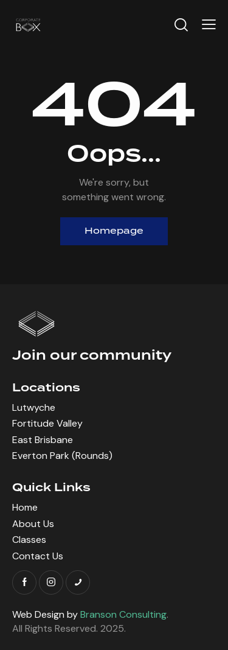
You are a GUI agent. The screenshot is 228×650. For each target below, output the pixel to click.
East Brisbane (42, 439)
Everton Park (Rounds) (62, 455)
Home (25, 507)
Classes (29, 539)
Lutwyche (33, 407)
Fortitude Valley (47, 423)
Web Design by (89, 614)
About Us (33, 523)
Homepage (114, 231)
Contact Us (37, 556)
